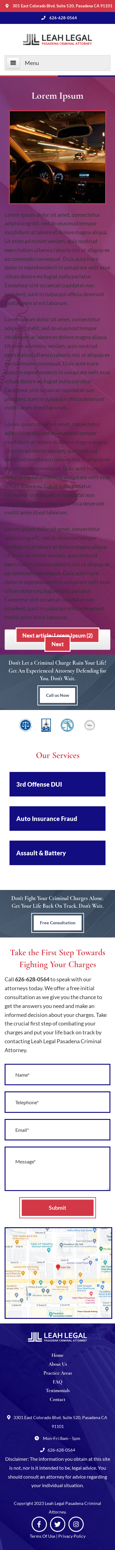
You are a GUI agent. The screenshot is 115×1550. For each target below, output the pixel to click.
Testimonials (58, 1391)
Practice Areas (58, 1373)
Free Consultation (57, 922)
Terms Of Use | (44, 1536)
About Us (57, 1364)
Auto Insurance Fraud (46, 818)
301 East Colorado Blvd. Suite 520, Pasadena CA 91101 (63, 5)
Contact (57, 1399)
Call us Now (57, 695)
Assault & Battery (41, 853)
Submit (57, 1207)
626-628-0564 (32, 979)
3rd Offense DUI (39, 784)
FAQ (57, 1382)
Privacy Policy (72, 1536)
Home (57, 1355)
